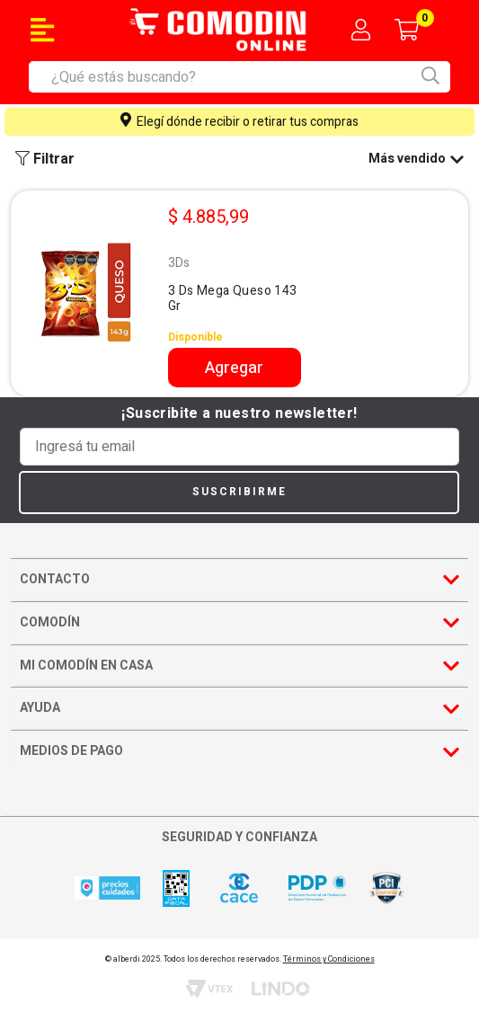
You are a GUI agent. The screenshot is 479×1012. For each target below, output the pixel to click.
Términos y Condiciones (329, 959)
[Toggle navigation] (42, 30)
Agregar (234, 368)
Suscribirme (239, 492)
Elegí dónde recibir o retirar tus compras (239, 121)
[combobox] (250, 77)
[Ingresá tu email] (239, 447)
